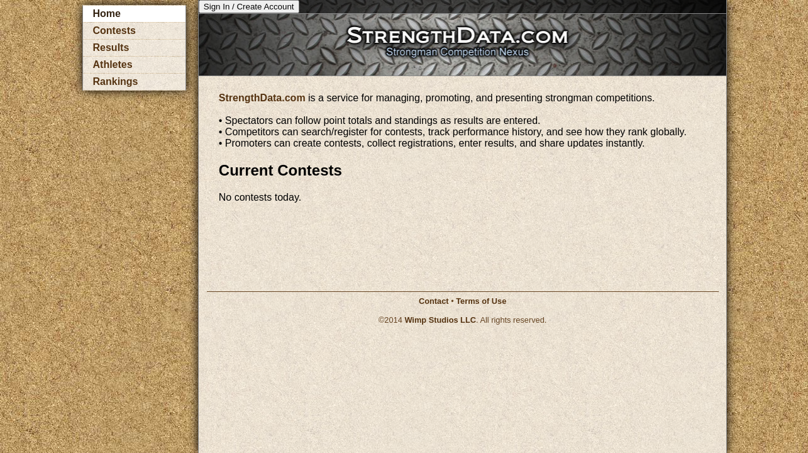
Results (111, 47)
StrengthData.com (262, 97)
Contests (114, 30)
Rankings (115, 81)
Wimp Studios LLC (440, 320)
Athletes (113, 64)
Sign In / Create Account (249, 6)
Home (107, 13)
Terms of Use (481, 301)
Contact (434, 301)
